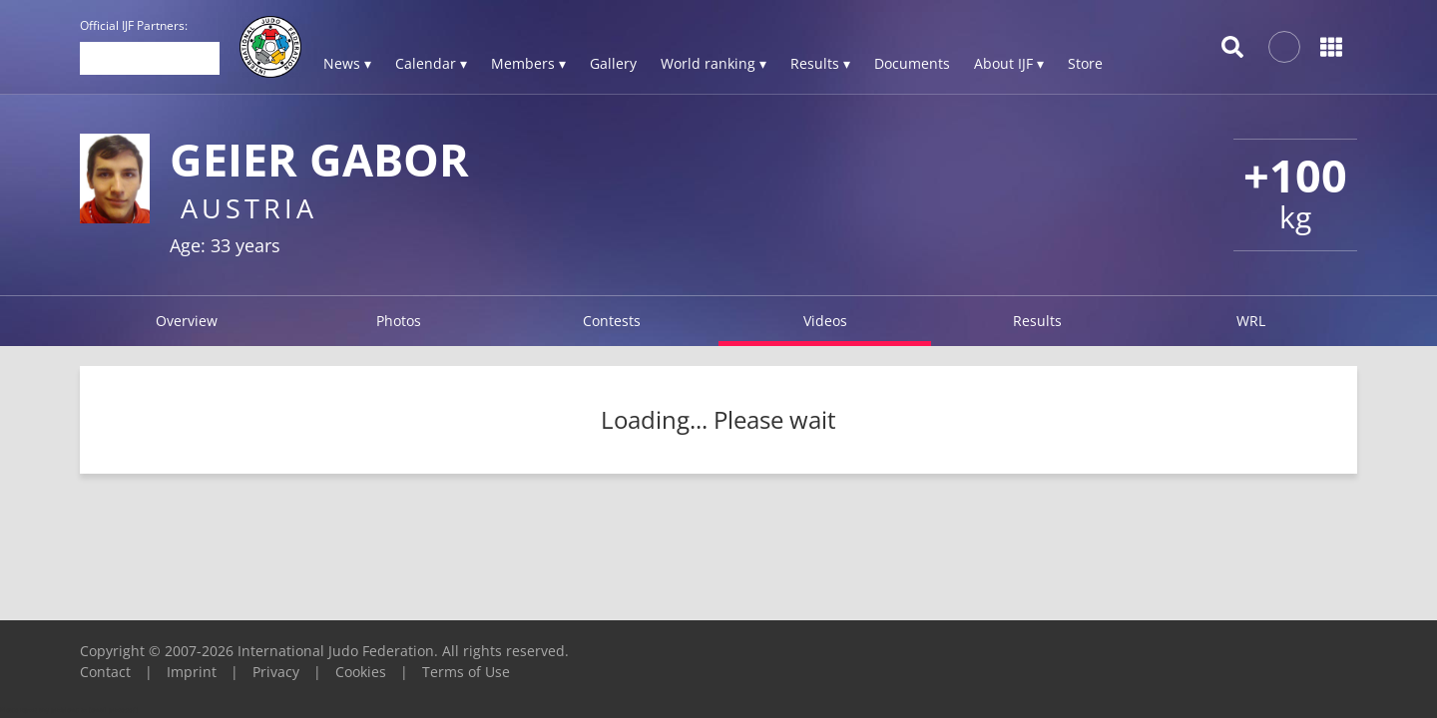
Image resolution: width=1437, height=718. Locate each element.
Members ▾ (528, 63)
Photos (398, 320)
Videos (825, 320)
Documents (912, 63)
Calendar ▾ (431, 63)
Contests (612, 320)
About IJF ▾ (1009, 63)
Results (1037, 320)
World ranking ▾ (713, 63)
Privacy (275, 671)
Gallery (613, 63)
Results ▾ (820, 63)
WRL (1250, 320)
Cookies (360, 671)
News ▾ (347, 63)
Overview (187, 320)
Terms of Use (466, 671)
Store (1085, 63)
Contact (105, 671)
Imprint (192, 671)
